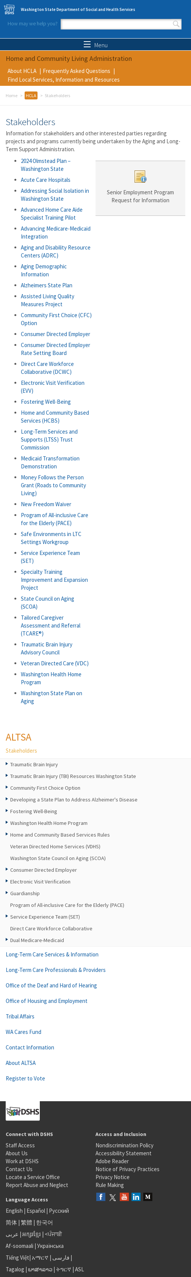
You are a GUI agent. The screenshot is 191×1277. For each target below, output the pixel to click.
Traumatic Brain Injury (34, 764)
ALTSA (18, 736)
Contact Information (30, 1047)
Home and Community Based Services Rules (60, 834)
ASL (79, 1269)
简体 (11, 1222)
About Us (17, 1153)
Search (176, 24)
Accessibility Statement (124, 1153)
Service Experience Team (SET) (45, 916)
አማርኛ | (41, 1257)
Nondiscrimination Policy (124, 1145)
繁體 (27, 1222)
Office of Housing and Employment (47, 1000)
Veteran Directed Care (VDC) (55, 663)
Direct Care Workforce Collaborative (51, 928)
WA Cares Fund (23, 1031)
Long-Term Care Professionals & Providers (56, 969)
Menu (96, 45)
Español (36, 1210)
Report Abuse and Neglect (37, 1185)
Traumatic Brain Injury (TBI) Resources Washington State (73, 776)
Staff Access (20, 1145)
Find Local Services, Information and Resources (64, 79)
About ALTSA (21, 1062)
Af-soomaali (19, 1245)
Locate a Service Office (33, 1177)
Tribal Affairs (20, 1016)
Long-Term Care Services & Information (52, 954)
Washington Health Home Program (49, 823)
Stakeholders (21, 750)
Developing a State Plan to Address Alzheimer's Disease (74, 799)
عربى (12, 1234)
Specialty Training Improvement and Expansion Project (54, 579)
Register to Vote (25, 1078)
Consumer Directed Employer (55, 334)
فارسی (60, 1257)
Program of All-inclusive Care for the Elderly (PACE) (67, 905)
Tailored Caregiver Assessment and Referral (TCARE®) (50, 625)
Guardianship (25, 893)
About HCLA (22, 70)
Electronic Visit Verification (40, 881)
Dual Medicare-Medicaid (37, 940)
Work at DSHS (22, 1161)
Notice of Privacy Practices (128, 1169)
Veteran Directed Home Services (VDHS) (55, 846)
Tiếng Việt (17, 1257)
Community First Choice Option (45, 787)
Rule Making (110, 1185)
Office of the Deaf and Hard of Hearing (51, 985)
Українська (50, 1245)
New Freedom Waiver (46, 504)
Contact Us (19, 1169)
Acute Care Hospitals (45, 179)
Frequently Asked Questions (76, 70)
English (15, 1210)
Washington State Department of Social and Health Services (78, 9)
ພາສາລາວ (40, 1269)
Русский (59, 1210)
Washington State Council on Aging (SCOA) (58, 858)
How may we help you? (33, 23)
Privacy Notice (113, 1177)
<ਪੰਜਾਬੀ (53, 1234)
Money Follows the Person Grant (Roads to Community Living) (53, 485)
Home (11, 95)
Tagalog (15, 1269)
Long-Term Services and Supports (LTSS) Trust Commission (49, 439)
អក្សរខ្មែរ (31, 1234)
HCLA (31, 95)
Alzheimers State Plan (46, 285)
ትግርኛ (63, 1269)
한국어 (44, 1222)
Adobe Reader (112, 1161)
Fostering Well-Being (46, 401)
